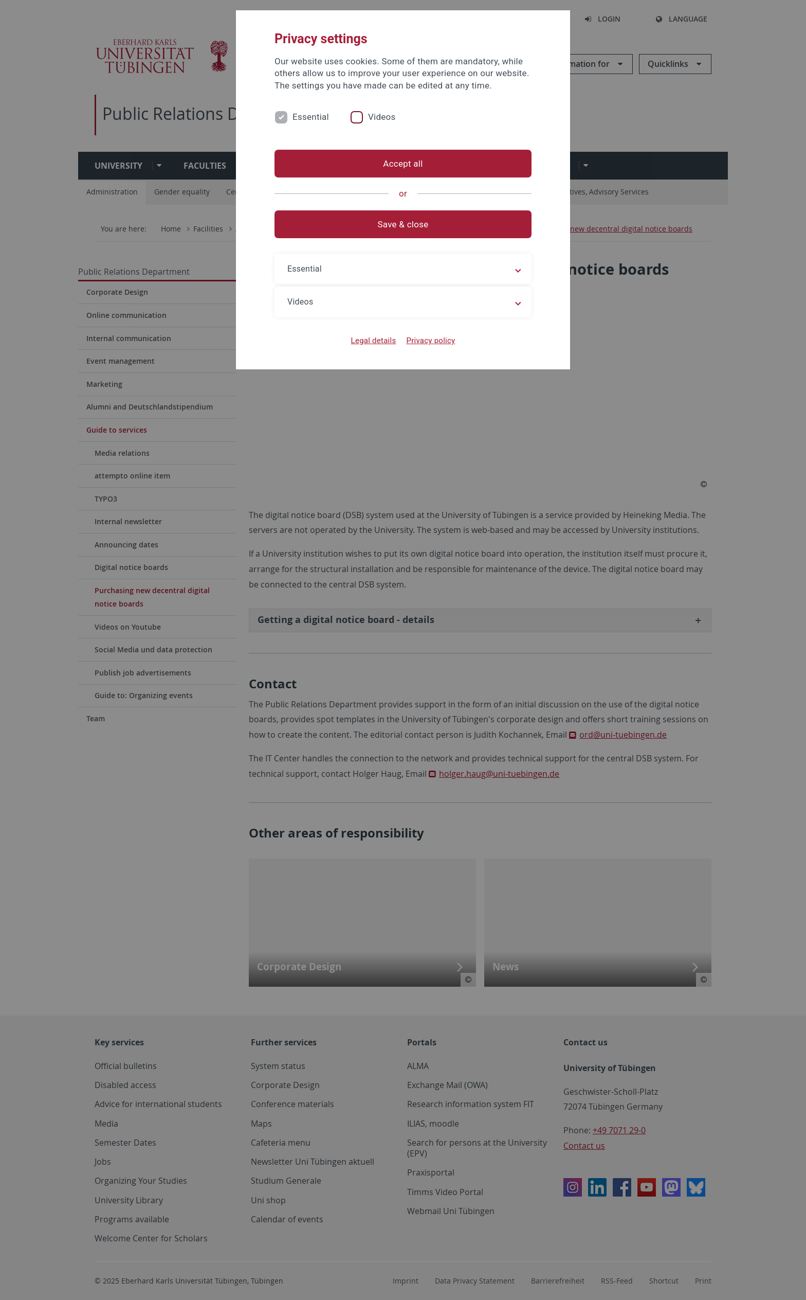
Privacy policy (430, 340)
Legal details (373, 340)
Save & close (403, 224)
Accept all (403, 163)
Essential (310, 117)
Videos (382, 117)
